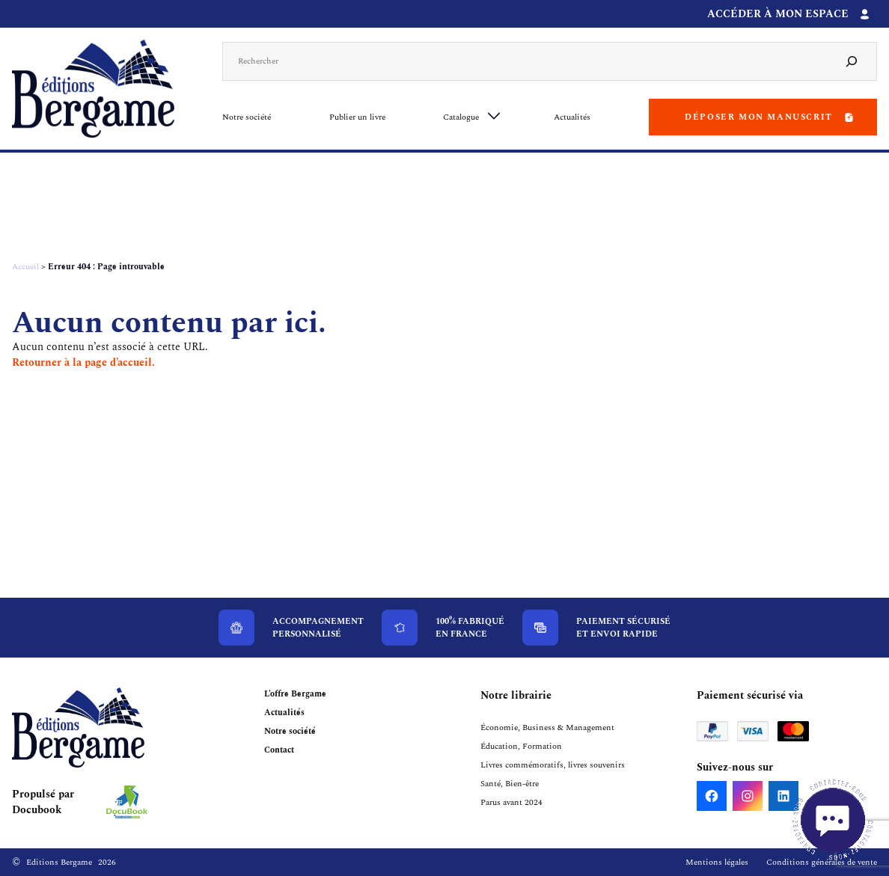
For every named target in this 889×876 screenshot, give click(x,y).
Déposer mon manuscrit (759, 117)
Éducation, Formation (521, 746)
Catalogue (461, 117)
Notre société (246, 117)
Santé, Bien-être (509, 783)
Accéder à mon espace (778, 14)
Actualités (572, 117)
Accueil (25, 266)
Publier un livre (357, 117)
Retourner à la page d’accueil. (83, 362)
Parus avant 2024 (511, 802)
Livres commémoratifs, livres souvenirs (552, 765)
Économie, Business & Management (547, 727)
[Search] (851, 62)
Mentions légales (716, 862)
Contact (279, 750)
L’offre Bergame (295, 693)
